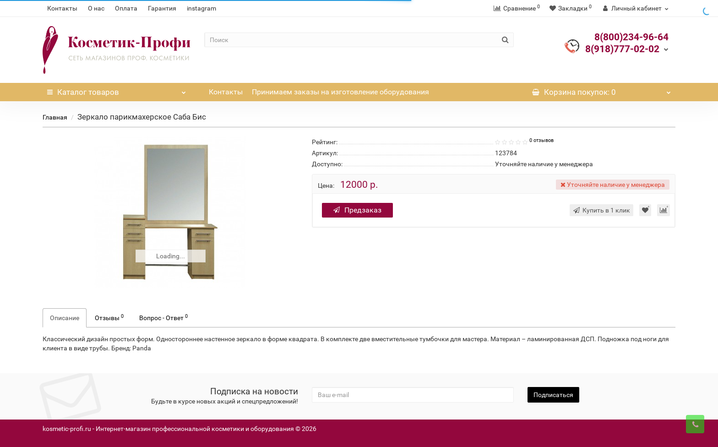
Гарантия (162, 8)
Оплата (126, 8)
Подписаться (553, 394)
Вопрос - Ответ (163, 317)
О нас (96, 8)
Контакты (62, 8)
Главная (55, 117)
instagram (201, 8)
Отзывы (109, 317)
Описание (64, 318)
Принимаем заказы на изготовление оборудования (340, 91)
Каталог (116, 90)
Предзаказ (357, 210)
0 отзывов (541, 140)
